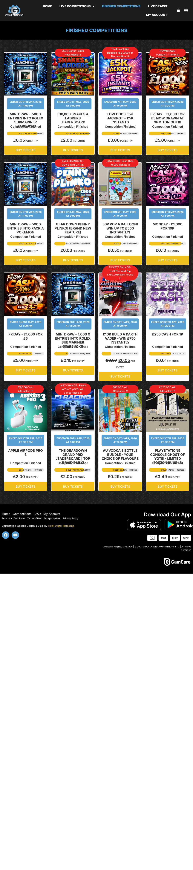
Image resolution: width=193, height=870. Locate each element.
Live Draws (157, 6)
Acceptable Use (52, 518)
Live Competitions (76, 6)
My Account (51, 514)
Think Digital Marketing (61, 525)
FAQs (37, 514)
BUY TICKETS (25, 150)
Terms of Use (34, 518)
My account (156, 15)
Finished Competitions (121, 6)
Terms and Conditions (13, 518)
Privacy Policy (70, 518)
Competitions (22, 514)
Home (47, 6)
